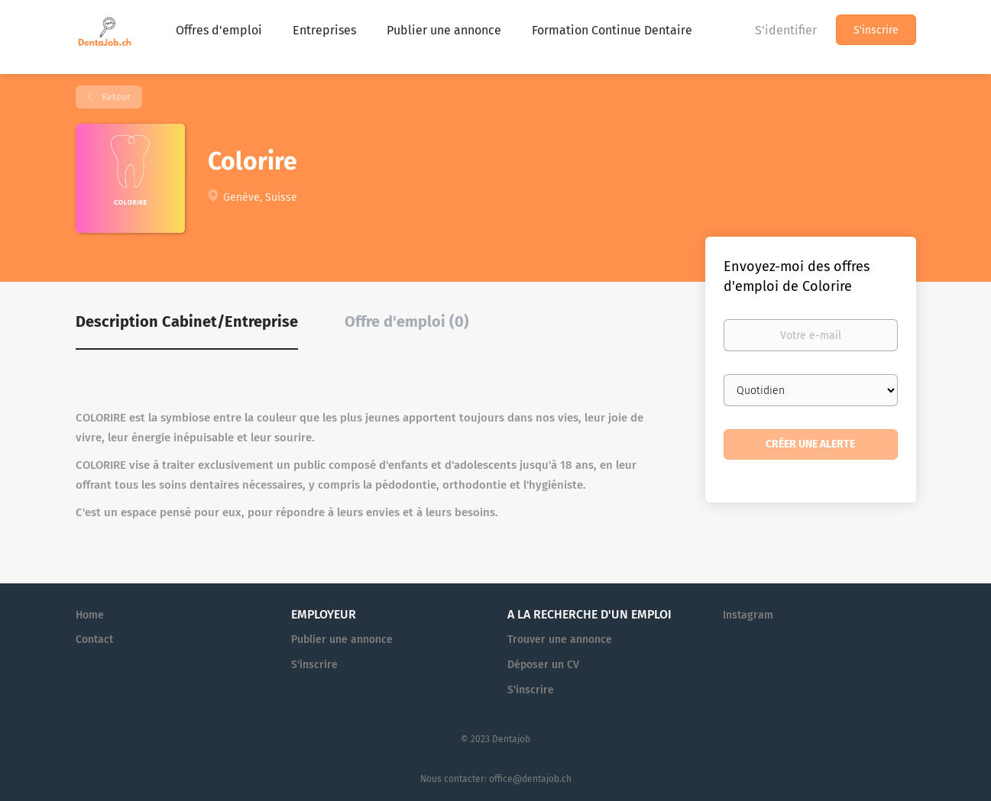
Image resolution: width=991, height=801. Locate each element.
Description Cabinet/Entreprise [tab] (187, 321)
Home (90, 615)
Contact (94, 639)
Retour (115, 97)
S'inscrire (876, 30)
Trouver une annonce (559, 639)
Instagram (748, 615)
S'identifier (786, 30)
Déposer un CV (543, 664)
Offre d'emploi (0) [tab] (407, 321)
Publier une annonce (342, 639)
